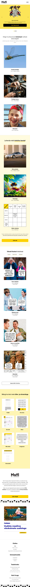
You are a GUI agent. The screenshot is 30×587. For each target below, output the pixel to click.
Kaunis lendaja (15, 69)
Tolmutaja (15, 198)
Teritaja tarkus (15, 99)
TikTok (15, 560)
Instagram (15, 559)
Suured (9, 254)
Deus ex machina (15, 343)
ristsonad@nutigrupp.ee (15, 581)
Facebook (15, 557)
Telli (15, 546)
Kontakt (15, 549)
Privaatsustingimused (15, 567)
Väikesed (20, 254)
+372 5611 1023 (15, 579)
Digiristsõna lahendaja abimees (15, 551)
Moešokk (15, 374)
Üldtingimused (15, 568)
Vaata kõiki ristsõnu (15, 383)
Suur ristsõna (15, 281)
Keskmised (15, 254)
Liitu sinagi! (15, 496)
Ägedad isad (15, 312)
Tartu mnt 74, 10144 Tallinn (15, 577)
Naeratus (15, 128)
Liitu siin (15, 240)
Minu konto (15, 547)
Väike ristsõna (15, 228)
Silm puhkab (15, 169)
